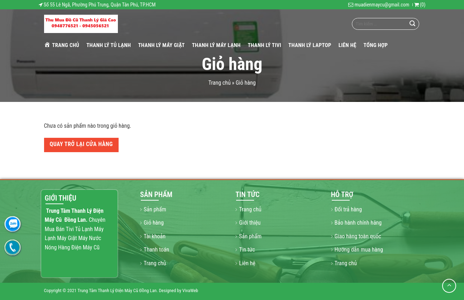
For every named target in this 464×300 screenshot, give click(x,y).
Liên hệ (348, 45)
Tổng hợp (376, 45)
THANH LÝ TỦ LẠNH (108, 45)
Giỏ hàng (154, 222)
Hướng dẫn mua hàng (359, 249)
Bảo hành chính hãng (358, 222)
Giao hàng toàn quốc (358, 236)
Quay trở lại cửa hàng (81, 144)
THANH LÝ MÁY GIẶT (161, 45)
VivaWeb (190, 290)
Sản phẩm (155, 209)
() (420, 5)
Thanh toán (156, 249)
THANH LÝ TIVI (264, 45)
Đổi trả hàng (348, 209)
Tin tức (247, 249)
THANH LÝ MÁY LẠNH (216, 45)
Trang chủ (62, 44)
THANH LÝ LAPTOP (309, 45)
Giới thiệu (249, 222)
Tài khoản (155, 236)
